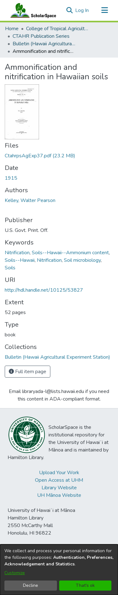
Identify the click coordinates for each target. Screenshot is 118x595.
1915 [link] (11, 178)
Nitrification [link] (17, 252)
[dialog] (59, 569)
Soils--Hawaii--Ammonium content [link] (70, 252)
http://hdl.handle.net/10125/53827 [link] (44, 290)
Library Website (59, 487)
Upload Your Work (59, 472)
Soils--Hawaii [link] (20, 260)
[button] (69, 10)
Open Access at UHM (59, 480)
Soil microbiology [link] (82, 260)
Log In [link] (82, 10)
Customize (14, 573)
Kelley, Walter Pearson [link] (30, 200)
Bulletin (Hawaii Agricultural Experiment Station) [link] (44, 43)
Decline (30, 585)
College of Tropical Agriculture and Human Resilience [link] (57, 28)
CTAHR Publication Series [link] (41, 36)
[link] (40, 155)
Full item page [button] (27, 371)
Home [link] (12, 28)
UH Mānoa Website (59, 495)
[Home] (32, 10)
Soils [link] (10, 267)
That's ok (85, 585)
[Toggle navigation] (104, 10)
